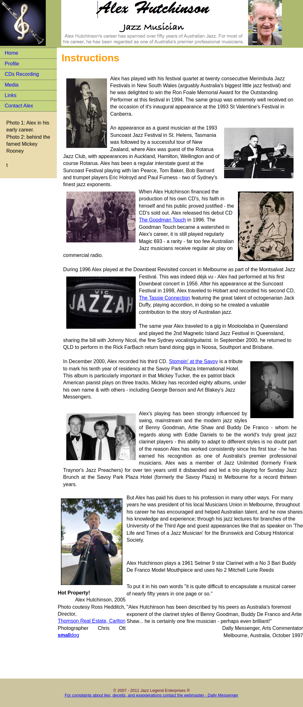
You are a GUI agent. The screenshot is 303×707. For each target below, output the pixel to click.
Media (12, 85)
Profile (12, 63)
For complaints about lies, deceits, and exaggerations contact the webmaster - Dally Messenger (151, 695)
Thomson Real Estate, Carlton (91, 621)
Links (10, 95)
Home (11, 53)
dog (68, 635)
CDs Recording (22, 74)
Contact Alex (19, 105)
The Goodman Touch (162, 219)
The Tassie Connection (164, 298)
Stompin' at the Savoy (193, 361)
